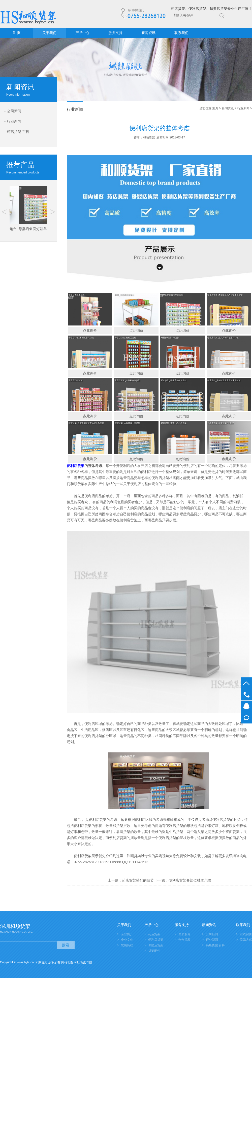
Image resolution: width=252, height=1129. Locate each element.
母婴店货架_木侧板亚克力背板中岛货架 (225, 295)
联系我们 (181, 33)
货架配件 (154, 951)
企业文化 (127, 939)
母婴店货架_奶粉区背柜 (125, 338)
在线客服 (246, 706)
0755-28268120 (246, 694)
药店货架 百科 (18, 132)
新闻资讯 (148, 33)
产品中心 (82, 33)
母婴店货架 (155, 945)
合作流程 (184, 939)
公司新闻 (14, 111)
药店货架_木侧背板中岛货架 (127, 423)
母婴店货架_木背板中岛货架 (127, 380)
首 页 (16, 33)
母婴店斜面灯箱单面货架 (172, 295)
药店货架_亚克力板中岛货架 (173, 423)
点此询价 (90, 331)
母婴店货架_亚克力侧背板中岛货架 (223, 338)
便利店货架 (155, 939)
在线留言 (246, 717)
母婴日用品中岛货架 (170, 338)
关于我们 (49, 33)
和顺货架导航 (83, 962)
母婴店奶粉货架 (76, 380)
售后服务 (184, 934)
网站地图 (67, 962)
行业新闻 (14, 121)
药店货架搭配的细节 (138, 880)
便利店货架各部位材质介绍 (190, 880)
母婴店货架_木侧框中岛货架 (81, 338)
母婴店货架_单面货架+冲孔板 (220, 423)
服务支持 (115, 33)
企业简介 (127, 934)
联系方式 (246, 939)
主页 (215, 108)
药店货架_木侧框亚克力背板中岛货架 (224, 380)
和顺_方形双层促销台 (124, 295)
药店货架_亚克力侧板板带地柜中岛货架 (86, 423)
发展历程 (127, 945)
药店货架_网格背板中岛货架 (173, 380)
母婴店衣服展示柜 (77, 295)
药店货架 (154, 934)
